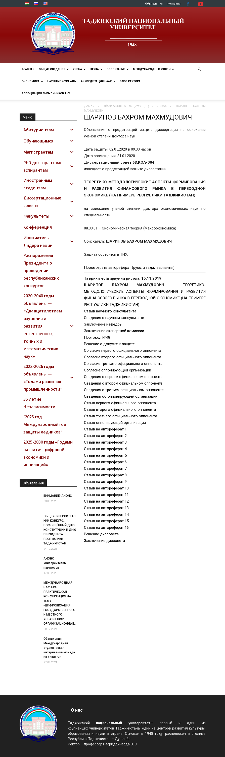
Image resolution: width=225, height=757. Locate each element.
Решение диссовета (101, 534)
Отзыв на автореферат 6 (105, 462)
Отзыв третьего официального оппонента (120, 416)
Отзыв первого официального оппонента (120, 403)
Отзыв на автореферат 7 (105, 468)
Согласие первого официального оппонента (122, 350)
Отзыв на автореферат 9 (105, 481)
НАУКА (96, 69)
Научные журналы (61, 81)
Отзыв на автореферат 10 (106, 488)
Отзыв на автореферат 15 (106, 521)
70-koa (162, 106)
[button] (200, 69)
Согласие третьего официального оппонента (123, 363)
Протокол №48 (97, 337)
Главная (28, 69)
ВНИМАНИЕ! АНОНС (57, 496)
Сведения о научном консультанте (114, 317)
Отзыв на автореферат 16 (106, 527)
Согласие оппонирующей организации (117, 370)
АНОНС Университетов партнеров (54, 563)
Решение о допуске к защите (109, 344)
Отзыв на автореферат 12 (106, 501)
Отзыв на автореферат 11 (106, 494)
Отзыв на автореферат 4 (105, 449)
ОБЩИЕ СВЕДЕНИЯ (54, 69)
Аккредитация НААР (98, 81)
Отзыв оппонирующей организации (115, 422)
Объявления (154, 3)
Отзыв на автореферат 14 (106, 514)
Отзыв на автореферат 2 (105, 435)
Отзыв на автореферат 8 (105, 475)
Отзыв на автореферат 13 (106, 508)
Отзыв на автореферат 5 (105, 455)
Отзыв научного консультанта (110, 311)
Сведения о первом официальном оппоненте (123, 376)
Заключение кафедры (103, 324)
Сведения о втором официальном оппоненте (123, 383)
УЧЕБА (79, 69)
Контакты (174, 3)
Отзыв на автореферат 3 (105, 442)
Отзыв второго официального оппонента (120, 409)
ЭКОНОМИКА (32, 81)
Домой (89, 106)
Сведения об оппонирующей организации (120, 396)
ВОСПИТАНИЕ (118, 69)
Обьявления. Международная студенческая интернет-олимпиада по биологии (59, 648)
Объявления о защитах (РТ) (126, 106)
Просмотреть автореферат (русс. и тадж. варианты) (129, 267)
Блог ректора (130, 81)
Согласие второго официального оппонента (122, 357)
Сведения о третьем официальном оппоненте (124, 390)
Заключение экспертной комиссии (114, 331)
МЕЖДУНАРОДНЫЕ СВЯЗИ (153, 69)
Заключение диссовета (104, 540)
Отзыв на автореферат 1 (105, 429)
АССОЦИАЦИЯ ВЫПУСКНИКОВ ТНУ (46, 93)
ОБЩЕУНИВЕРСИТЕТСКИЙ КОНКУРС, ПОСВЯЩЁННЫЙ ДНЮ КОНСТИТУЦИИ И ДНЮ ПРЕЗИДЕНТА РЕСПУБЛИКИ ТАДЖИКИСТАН (59, 529)
